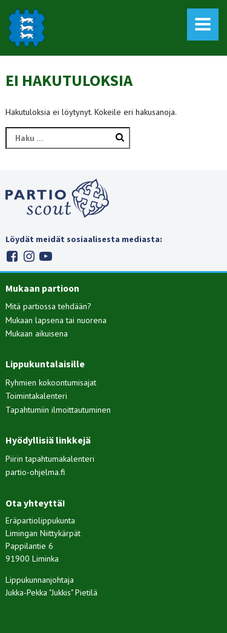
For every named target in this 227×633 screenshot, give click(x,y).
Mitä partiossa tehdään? (48, 306)
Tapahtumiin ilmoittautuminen (58, 409)
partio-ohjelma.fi (35, 472)
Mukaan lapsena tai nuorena (56, 320)
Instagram (28, 256)
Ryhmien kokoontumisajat (50, 382)
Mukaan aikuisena (36, 333)
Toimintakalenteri (36, 395)
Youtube (45, 256)
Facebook (11, 256)
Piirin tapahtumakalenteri (49, 458)
